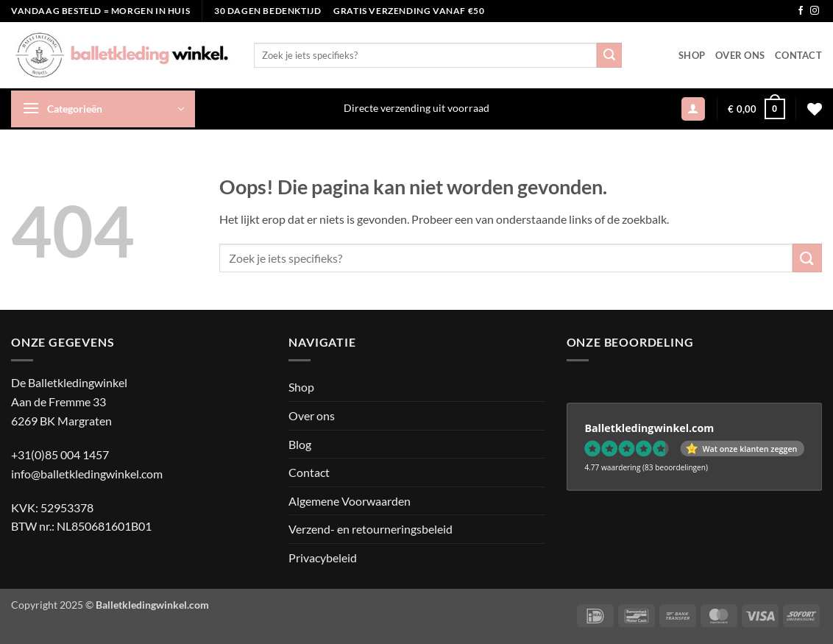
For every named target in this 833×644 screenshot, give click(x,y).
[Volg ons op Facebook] (800, 11)
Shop (691, 55)
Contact (798, 55)
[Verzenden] (609, 55)
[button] (103, 109)
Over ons (740, 55)
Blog (299, 444)
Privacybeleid (322, 558)
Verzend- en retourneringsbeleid (370, 529)
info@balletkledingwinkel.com (87, 474)
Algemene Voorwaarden (349, 501)
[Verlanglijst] (814, 109)
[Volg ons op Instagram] (814, 11)
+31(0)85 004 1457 (60, 454)
